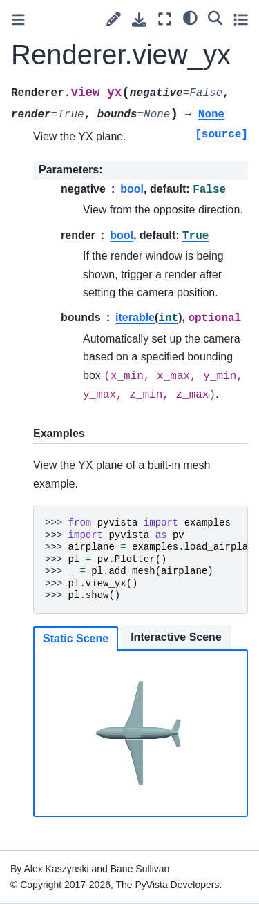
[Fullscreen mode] (165, 19)
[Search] (215, 17)
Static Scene (75, 638)
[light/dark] (190, 17)
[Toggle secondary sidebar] (240, 19)
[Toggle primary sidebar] (18, 20)
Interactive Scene (176, 637)
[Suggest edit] (113, 19)
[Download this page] (139, 19)
